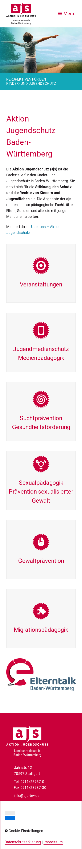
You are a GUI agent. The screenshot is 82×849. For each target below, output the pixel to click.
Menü (69, 13)
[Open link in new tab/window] (41, 674)
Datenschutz (24, 822)
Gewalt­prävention (41, 549)
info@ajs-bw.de (27, 796)
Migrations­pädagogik (41, 618)
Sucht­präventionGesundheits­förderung (41, 411)
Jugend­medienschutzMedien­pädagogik (41, 342)
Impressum (23, 816)
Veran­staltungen (41, 273)
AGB (17, 834)
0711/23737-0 (32, 782)
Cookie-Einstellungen (31, 828)
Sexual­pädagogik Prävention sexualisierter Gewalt (41, 480)
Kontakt (20, 810)
